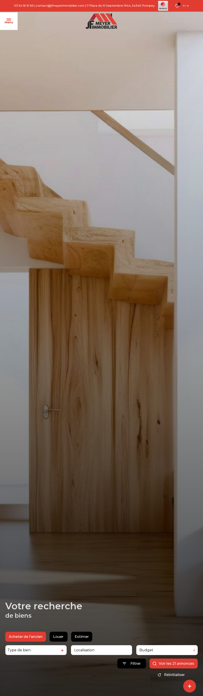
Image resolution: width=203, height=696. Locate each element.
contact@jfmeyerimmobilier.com (60, 5)
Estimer (82, 637)
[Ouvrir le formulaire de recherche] (131, 663)
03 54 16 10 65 (24, 5)
